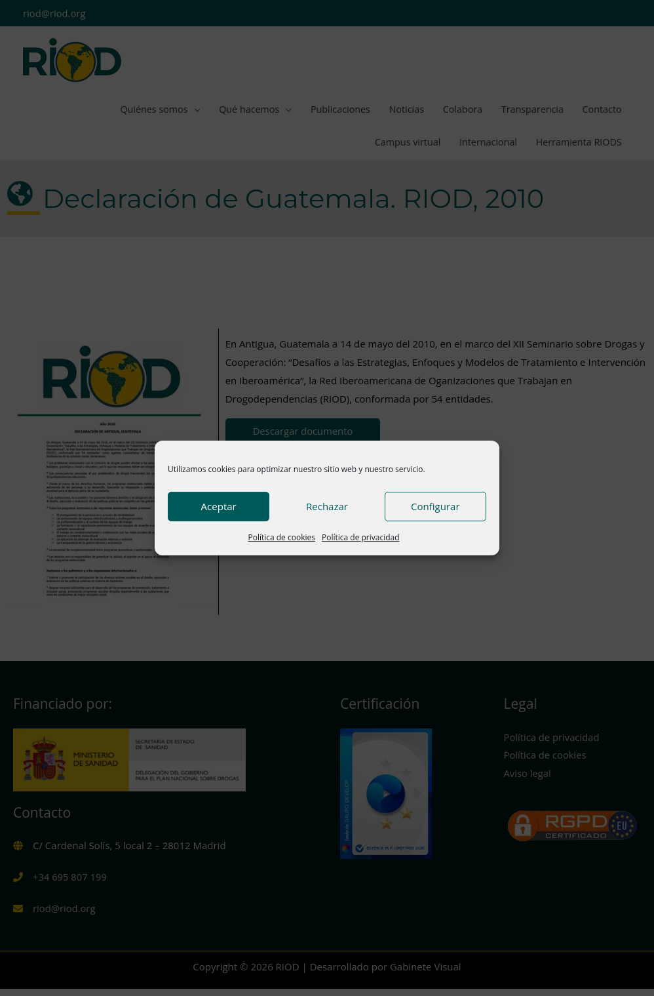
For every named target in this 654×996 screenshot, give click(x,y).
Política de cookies (281, 537)
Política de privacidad (361, 537)
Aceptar (219, 506)
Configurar (435, 506)
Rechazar (327, 506)
